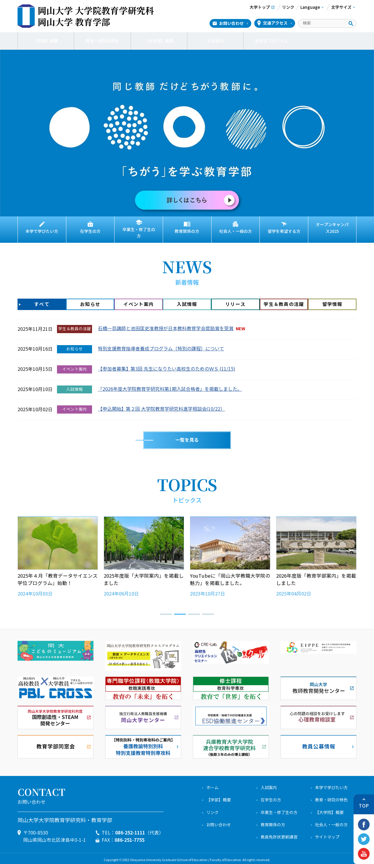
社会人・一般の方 (235, 231)
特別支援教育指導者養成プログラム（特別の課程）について (161, 346)
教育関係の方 (187, 231)
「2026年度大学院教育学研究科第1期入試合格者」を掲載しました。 (170, 386)
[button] (166, 611)
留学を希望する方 (284, 231)
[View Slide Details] (187, 133)
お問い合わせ (231, 23)
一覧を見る (187, 437)
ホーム (212, 784)
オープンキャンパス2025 (332, 228)
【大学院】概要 (159, 41)
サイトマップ (327, 834)
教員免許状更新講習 (279, 834)
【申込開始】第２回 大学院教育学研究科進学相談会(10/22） (161, 406)
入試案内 (215, 41)
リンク (212, 809)
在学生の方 (90, 231)
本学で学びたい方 (42, 231)
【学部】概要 (46, 41)
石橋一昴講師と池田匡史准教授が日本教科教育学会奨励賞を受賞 (165, 325)
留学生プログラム (271, 41)
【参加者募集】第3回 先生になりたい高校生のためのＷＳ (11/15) (166, 366)
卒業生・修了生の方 (138, 231)
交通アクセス (275, 23)
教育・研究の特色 (102, 41)
